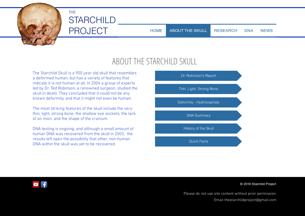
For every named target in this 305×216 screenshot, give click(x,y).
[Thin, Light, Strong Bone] (198, 89)
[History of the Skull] (198, 128)
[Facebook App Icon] (44, 184)
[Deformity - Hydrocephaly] (198, 102)
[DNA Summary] (198, 116)
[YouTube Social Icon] (36, 184)
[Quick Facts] (198, 141)
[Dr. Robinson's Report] (198, 76)
